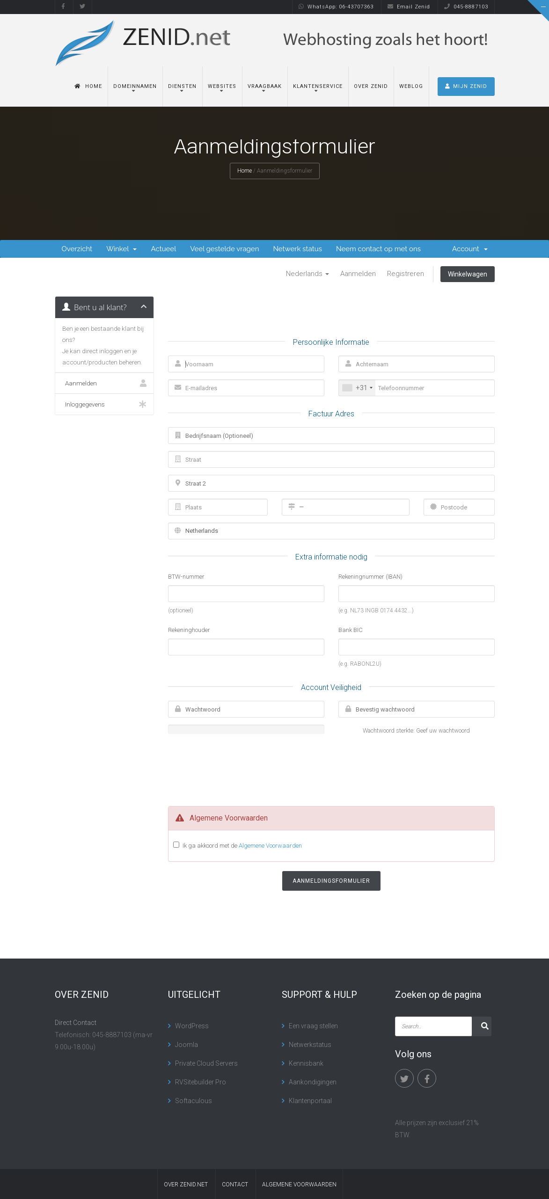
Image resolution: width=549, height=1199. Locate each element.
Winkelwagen (467, 274)
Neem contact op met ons (378, 249)
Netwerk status (297, 249)
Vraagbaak (265, 86)
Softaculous (193, 1101)
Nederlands (307, 273)
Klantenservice (318, 86)
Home (88, 86)
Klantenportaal (310, 1101)
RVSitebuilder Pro (200, 1082)
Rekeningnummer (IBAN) (370, 576)
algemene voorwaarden (299, 1184)
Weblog (411, 86)
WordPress (192, 1026)
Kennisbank (306, 1063)
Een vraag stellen (313, 1026)
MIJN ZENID (466, 86)
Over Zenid (371, 86)
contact (235, 1184)
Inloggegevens (104, 404)
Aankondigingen (313, 1082)
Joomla (186, 1044)
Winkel (121, 249)
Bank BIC (350, 629)
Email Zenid (409, 7)
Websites (222, 86)
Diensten (182, 86)
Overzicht (77, 249)
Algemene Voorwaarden (270, 845)
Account (469, 249)
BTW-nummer (186, 576)
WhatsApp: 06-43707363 (336, 7)
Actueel (163, 249)
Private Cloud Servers (206, 1063)
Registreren (405, 273)
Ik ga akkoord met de (242, 845)
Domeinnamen (135, 86)
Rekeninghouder (189, 629)
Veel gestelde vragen (224, 249)
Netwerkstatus (310, 1044)
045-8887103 (466, 7)
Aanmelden (358, 273)
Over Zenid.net (186, 1184)
